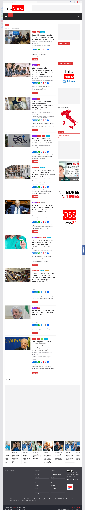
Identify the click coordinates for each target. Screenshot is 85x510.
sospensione (47, 357)
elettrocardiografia (36, 45)
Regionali (16, 15)
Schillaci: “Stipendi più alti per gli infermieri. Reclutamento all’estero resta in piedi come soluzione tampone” (43, 208)
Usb (51, 149)
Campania (34, 338)
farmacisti (38, 80)
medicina (40, 288)
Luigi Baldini (44, 117)
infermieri (47, 80)
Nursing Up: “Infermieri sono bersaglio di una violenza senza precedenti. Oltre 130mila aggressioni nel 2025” (22, 457)
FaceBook (53, 483)
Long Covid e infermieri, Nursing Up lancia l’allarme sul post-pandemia (44, 455)
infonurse (48, 45)
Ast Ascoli (39, 149)
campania (44, 356)
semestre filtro (45, 288)
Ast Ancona (45, 182)
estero (34, 217)
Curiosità (58, 15)
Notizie (37, 472)
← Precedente (8, 380)
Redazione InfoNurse (43, 41)
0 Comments (35, 43)
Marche (39, 135)
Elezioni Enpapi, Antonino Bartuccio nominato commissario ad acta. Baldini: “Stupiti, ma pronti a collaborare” (42, 105)
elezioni (33, 117)
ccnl (42, 320)
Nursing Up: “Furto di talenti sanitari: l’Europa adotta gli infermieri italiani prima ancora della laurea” (76, 457)
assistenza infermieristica (37, 182)
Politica (31, 15)
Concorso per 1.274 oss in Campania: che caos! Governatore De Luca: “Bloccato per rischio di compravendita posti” (41, 346)
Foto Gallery (54, 491)
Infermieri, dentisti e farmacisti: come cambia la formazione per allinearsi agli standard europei (42, 71)
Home (59, 507)
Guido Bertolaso (36, 250)
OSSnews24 (11, 18)
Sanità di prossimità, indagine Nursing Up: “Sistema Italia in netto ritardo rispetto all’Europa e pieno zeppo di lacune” (55, 457)
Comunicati (51, 15)
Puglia (37, 270)
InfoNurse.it (12, 497)
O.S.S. (36, 486)
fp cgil (33, 184)
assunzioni (35, 149)
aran (40, 320)
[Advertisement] (56, 8)
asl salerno (40, 356)
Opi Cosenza (34, 47)
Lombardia (40, 237)
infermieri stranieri (41, 217)
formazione (42, 80)
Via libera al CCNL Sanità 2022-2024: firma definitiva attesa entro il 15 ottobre (43, 312)
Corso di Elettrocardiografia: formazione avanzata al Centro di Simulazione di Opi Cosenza (43, 37)
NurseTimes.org (40, 497)
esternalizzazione (50, 182)
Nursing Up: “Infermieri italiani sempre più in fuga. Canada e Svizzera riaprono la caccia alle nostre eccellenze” (33, 457)
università (33, 289)
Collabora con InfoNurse (23, 18)
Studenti (38, 15)
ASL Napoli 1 (35, 356)
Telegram (53, 486)
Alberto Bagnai (36, 116)
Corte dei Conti (50, 320)
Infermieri (24, 15)
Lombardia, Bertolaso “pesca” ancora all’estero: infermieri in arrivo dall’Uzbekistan (43, 242)
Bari (33, 288)
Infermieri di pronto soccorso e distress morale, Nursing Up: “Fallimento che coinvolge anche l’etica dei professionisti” (12, 457)
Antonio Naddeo (36, 320)
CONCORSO (49, 356)
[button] (19, 15)
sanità (37, 322)
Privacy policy (54, 480)
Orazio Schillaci (35, 219)
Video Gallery (54, 489)
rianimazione (47, 149)
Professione (38, 480)
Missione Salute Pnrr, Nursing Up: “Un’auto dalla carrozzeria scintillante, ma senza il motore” (65, 456)
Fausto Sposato (43, 45)
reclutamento (40, 219)
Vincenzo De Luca (35, 359)
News (10, 15)
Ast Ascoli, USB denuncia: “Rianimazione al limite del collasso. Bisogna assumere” (42, 140)
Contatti (60, 137)
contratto (45, 320)
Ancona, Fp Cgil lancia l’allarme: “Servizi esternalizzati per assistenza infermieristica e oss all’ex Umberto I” (43, 173)
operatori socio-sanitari (42, 184)
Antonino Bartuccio (42, 116)
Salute (44, 15)
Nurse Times (66, 15)
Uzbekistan (50, 250)
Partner (73, 507)
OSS (41, 338)
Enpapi (36, 117)
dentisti (34, 80)
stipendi (44, 219)
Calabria (33, 32)
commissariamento (50, 116)
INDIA (37, 217)
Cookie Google (54, 478)
